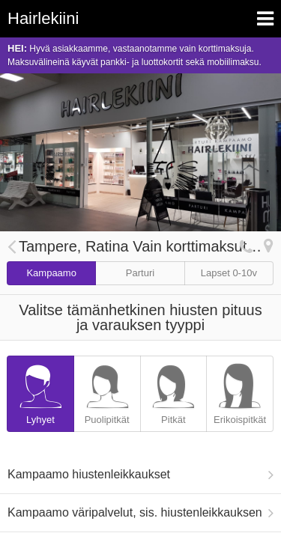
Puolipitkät (107, 390)
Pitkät (174, 390)
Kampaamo (51, 272)
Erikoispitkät (240, 390)
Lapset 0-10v (229, 272)
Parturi (140, 272)
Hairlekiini (43, 18)
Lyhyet (40, 390)
